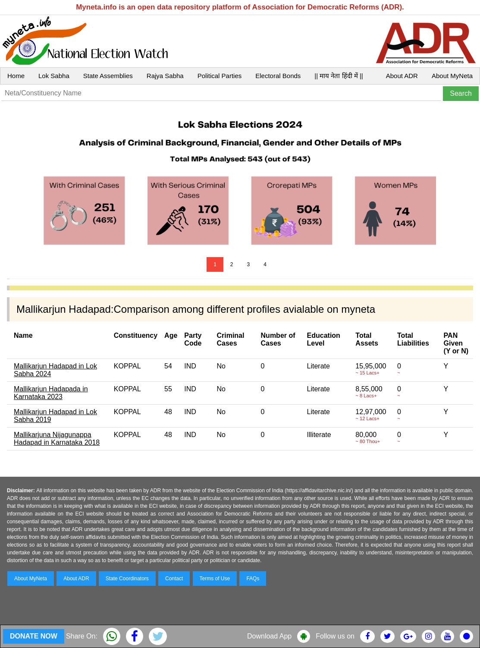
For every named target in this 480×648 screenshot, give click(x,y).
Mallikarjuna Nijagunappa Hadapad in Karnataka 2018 (57, 438)
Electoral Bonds (278, 75)
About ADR (402, 75)
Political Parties (220, 75)
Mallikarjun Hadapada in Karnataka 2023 (51, 392)
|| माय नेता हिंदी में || (338, 75)
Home (16, 75)
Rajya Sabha (165, 75)
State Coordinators (127, 579)
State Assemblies (108, 75)
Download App (269, 636)
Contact (174, 579)
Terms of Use (215, 579)
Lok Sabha (53, 75)
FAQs (252, 579)
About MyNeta (452, 75)
